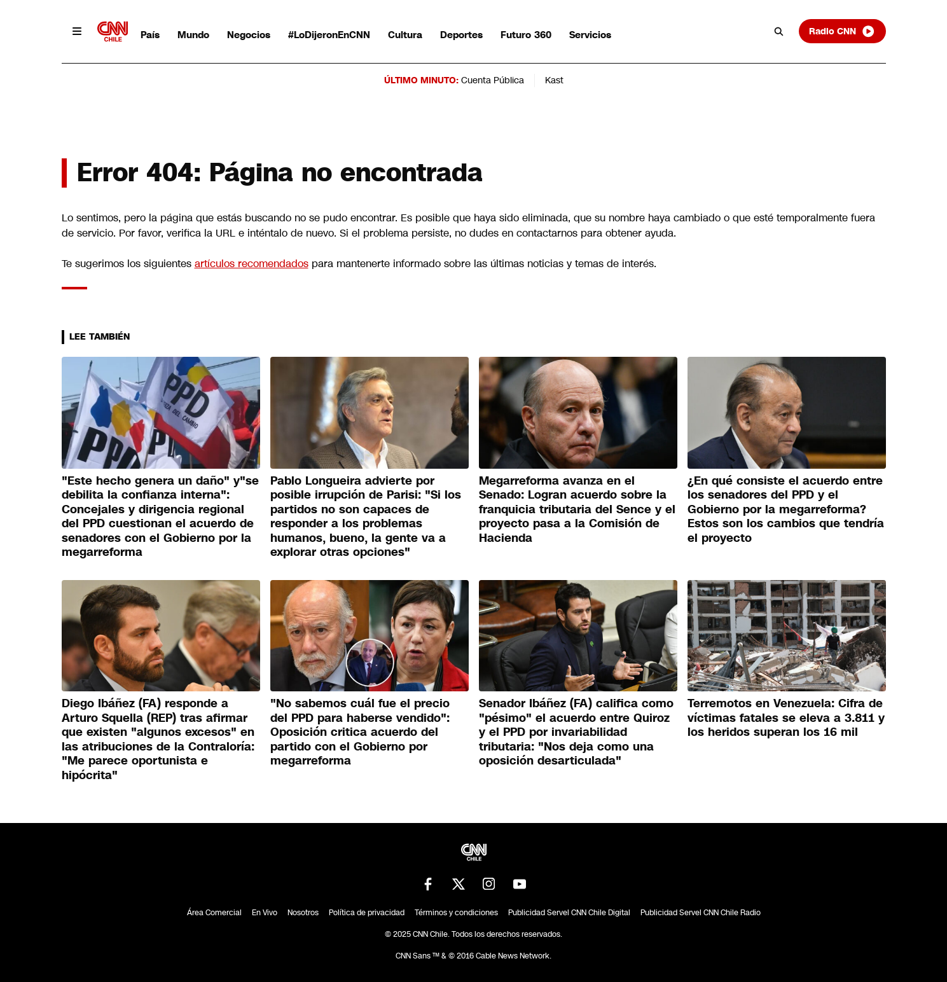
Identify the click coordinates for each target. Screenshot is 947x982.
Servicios (590, 34)
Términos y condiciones (456, 913)
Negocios (248, 34)
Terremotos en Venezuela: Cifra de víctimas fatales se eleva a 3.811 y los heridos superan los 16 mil (786, 717)
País (150, 34)
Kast (554, 80)
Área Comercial (214, 913)
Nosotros (303, 913)
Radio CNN (842, 31)
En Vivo (264, 913)
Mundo (193, 34)
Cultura (405, 34)
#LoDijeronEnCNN (329, 34)
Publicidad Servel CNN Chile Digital (569, 913)
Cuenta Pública (492, 80)
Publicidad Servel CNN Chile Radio (700, 913)
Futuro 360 (526, 34)
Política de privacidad (366, 913)
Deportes (461, 34)
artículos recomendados (251, 263)
